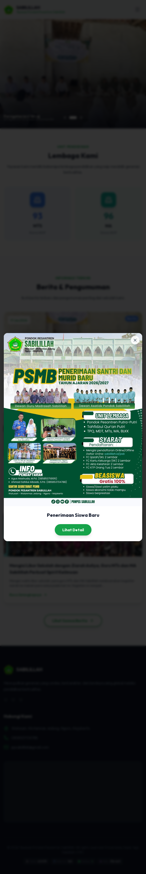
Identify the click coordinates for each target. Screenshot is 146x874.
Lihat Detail (73, 529)
